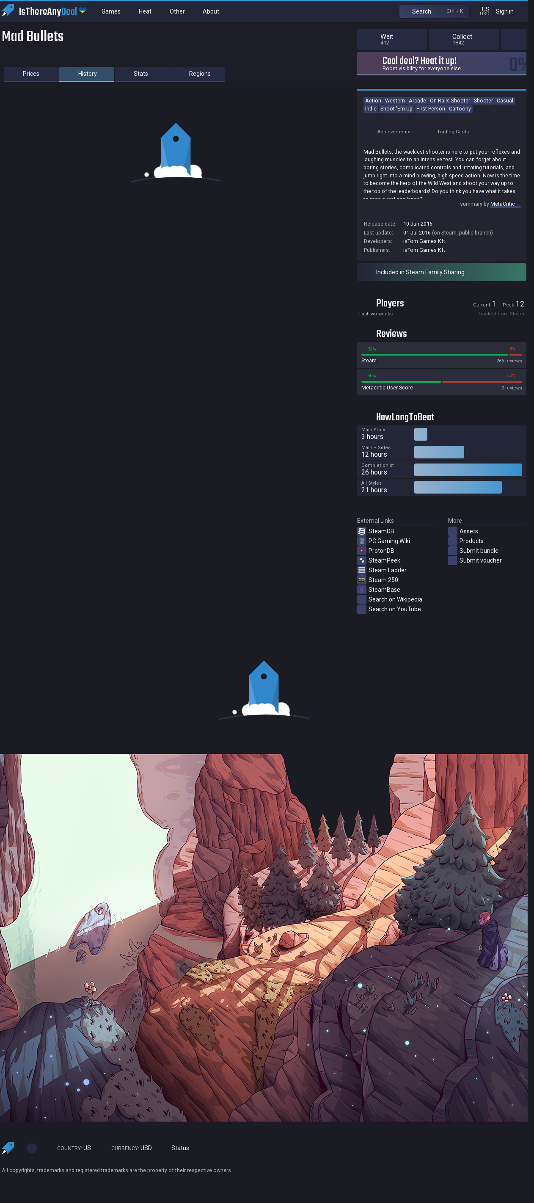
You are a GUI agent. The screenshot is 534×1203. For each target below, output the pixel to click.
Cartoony (460, 108)
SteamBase (378, 589)
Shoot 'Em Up (396, 108)
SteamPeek (378, 560)
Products (466, 541)
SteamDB (375, 531)
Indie (371, 108)
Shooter (483, 100)
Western (395, 100)
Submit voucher (475, 560)
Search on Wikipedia (389, 599)
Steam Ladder (382, 570)
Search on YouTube (389, 609)
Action (373, 100)
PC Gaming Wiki (383, 541)
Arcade (417, 100)
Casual (505, 100)
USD (128, 1148)
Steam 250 (377, 580)
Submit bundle (473, 550)
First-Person (430, 108)
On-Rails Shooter (450, 100)
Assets (463, 531)
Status (177, 1148)
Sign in (510, 11)
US (70, 1148)
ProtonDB (375, 550)
